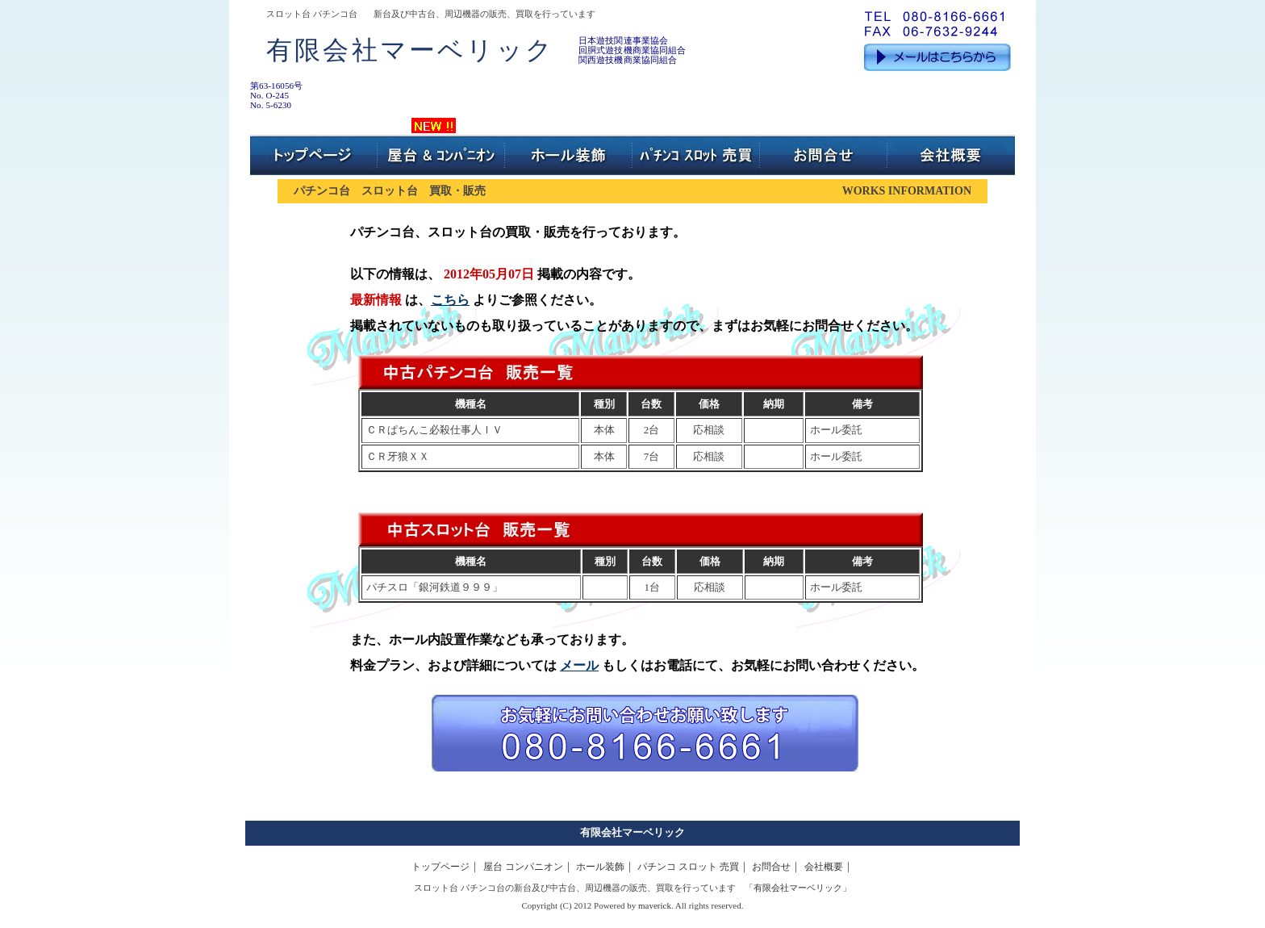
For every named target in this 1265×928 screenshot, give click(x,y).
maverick (654, 905)
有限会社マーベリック (632, 832)
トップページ (440, 866)
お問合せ (771, 866)
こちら (450, 300)
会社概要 (823, 866)
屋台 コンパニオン (523, 866)
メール (579, 665)
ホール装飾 (600, 866)
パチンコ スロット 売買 (688, 866)
